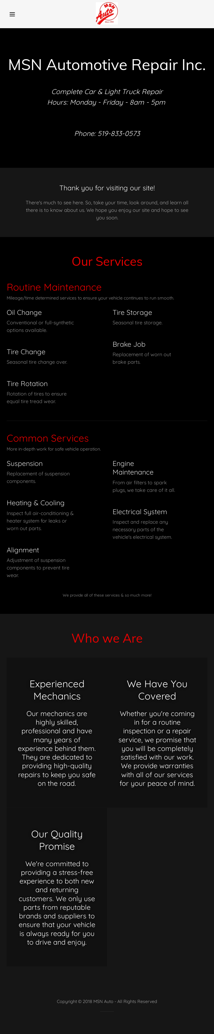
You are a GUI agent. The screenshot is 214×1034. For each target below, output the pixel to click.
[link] (107, 23)
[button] (16, 14)
